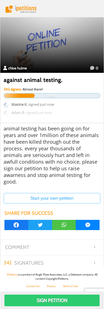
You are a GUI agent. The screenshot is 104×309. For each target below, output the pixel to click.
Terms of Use (70, 286)
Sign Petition (52, 300)
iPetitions (52, 9)
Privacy (51, 286)
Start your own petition (52, 198)
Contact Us (32, 286)
